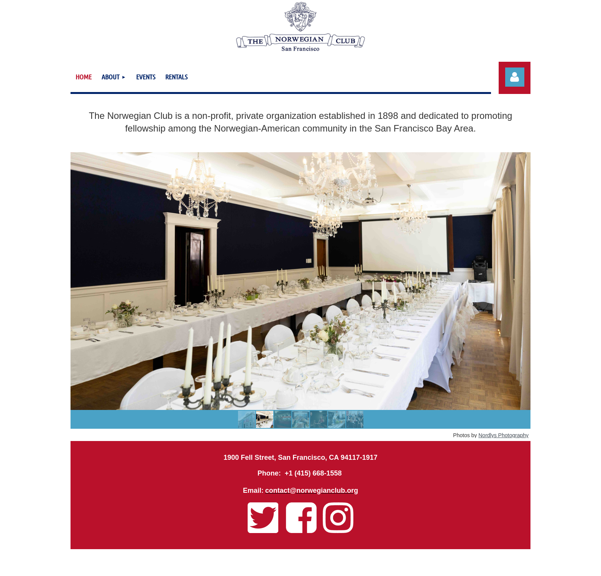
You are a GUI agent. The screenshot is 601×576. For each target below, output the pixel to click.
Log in (514, 77)
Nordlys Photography (503, 435)
